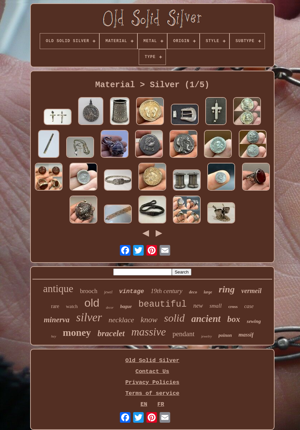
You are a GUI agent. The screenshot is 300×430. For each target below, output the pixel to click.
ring (227, 289)
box (233, 319)
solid (174, 318)
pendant (183, 334)
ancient (206, 318)
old (91, 302)
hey (53, 336)
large (208, 292)
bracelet (111, 333)
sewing (254, 321)
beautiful (162, 304)
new (198, 305)
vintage (131, 291)
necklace (121, 320)
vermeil (251, 290)
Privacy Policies (152, 382)
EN (143, 404)
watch (72, 306)
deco (193, 291)
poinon (225, 335)
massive (148, 332)
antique (58, 288)
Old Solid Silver (152, 360)
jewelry (206, 336)
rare (55, 306)
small (216, 306)
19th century (166, 290)
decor (110, 307)
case (249, 306)
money (77, 332)
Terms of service (152, 393)
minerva (57, 320)
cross (233, 306)
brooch (88, 290)
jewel (108, 292)
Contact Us (152, 371)
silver (89, 317)
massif (245, 335)
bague (126, 306)
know (149, 319)
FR (160, 404)
